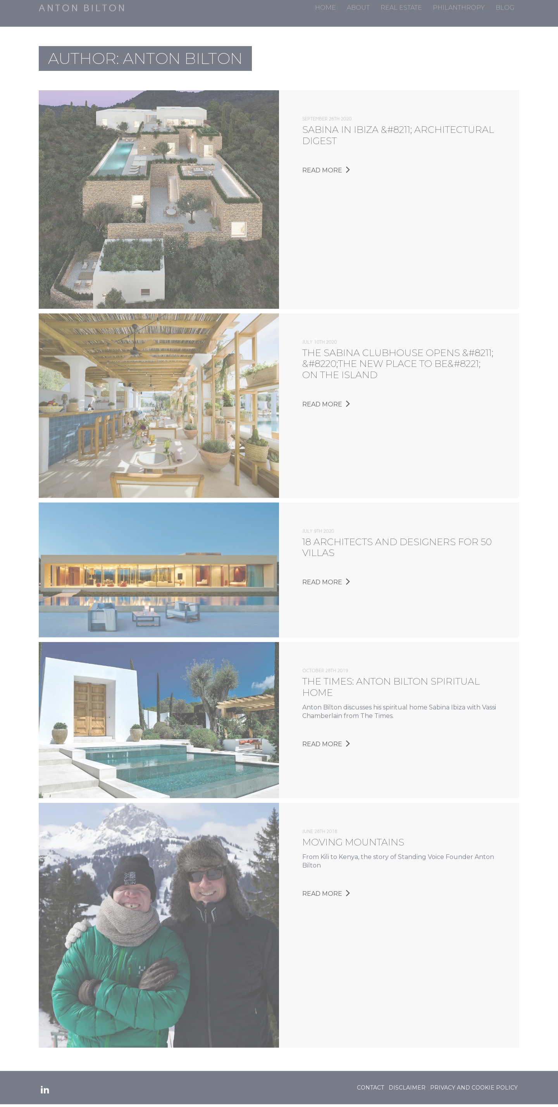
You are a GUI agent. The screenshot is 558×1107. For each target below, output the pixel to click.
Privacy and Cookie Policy (474, 1085)
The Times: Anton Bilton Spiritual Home (391, 685)
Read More (326, 168)
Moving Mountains (353, 840)
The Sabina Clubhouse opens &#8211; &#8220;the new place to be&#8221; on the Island (397, 362)
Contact (370, 1085)
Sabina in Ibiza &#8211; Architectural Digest (398, 133)
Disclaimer (407, 1085)
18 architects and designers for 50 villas (397, 545)
